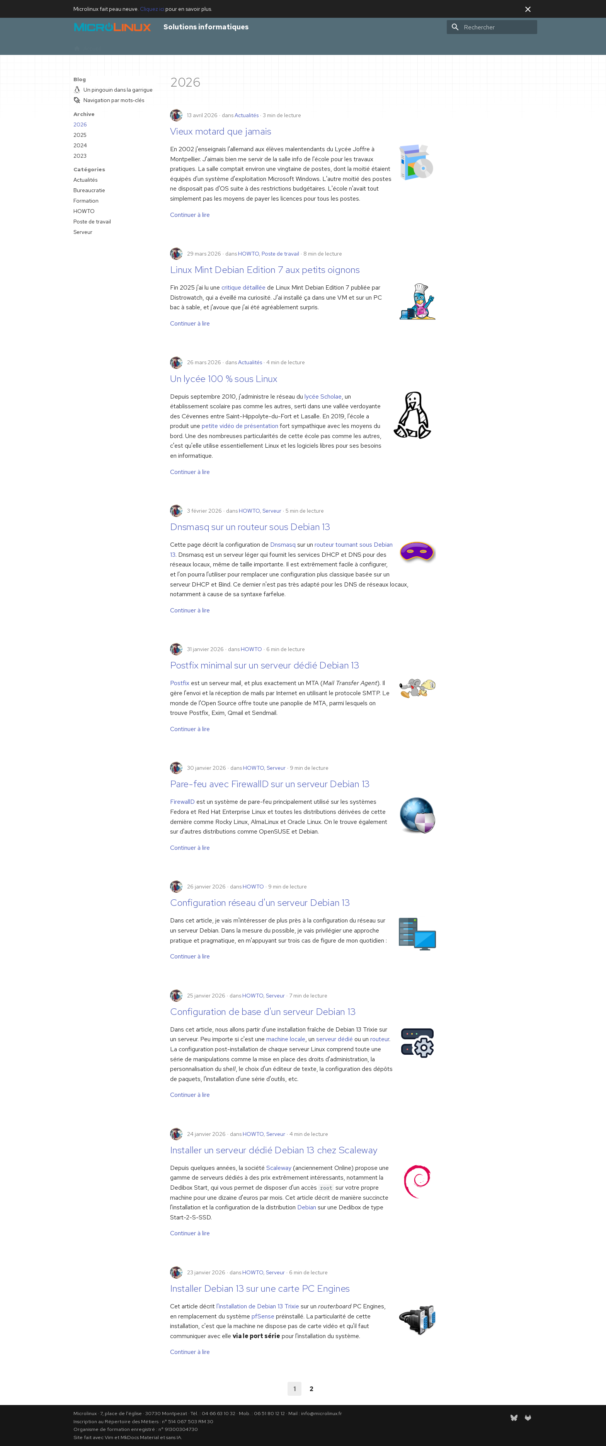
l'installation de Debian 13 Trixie (257, 1306)
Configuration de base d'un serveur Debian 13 (263, 1011)
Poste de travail (280, 253)
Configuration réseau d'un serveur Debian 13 (260, 902)
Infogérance (125, 46)
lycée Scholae (323, 396)
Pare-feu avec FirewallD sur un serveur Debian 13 (270, 784)
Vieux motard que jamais (220, 131)
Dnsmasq (283, 545)
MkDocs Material (140, 1437)
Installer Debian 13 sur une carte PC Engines (260, 1288)
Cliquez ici (152, 8)
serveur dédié (334, 1039)
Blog (222, 46)
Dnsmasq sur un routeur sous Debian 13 (250, 526)
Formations (163, 46)
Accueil (87, 46)
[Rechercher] (492, 27)
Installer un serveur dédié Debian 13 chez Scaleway (274, 1150)
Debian (306, 1207)
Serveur (271, 510)
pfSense (263, 1316)
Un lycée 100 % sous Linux (223, 378)
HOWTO (248, 253)
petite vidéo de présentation (240, 426)
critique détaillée (243, 287)
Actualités (247, 115)
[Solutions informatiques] (112, 27)
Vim (109, 1437)
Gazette (248, 46)
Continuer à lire (190, 215)
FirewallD (182, 802)
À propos (197, 46)
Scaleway (278, 1168)
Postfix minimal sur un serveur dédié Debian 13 (264, 665)
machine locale (285, 1039)
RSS (272, 46)
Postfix (179, 683)
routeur (379, 1039)
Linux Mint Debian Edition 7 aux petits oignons (265, 269)
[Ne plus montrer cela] (528, 9)
